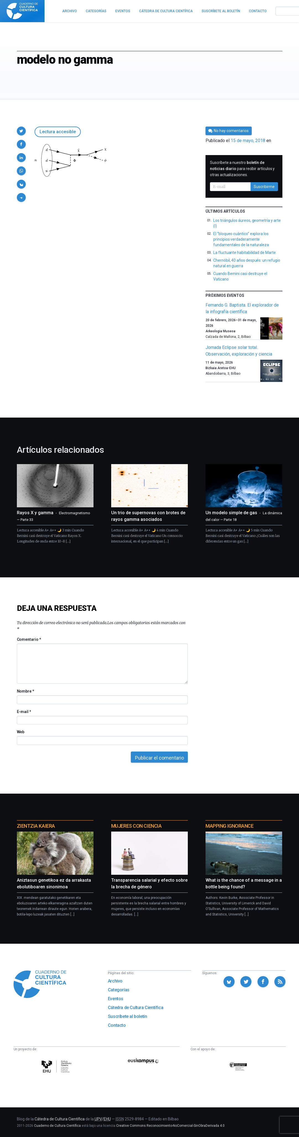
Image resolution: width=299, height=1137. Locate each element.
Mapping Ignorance (229, 826)
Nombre (25, 691)
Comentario (29, 639)
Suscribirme (264, 186)
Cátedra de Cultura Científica (135, 1007)
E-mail (24, 711)
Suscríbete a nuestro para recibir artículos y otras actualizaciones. (242, 168)
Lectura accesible (58, 131)
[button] (21, 131)
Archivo (115, 981)
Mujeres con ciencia (136, 826)
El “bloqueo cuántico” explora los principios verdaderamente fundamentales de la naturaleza (241, 239)
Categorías (118, 989)
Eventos (115, 998)
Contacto (117, 1025)
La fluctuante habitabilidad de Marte (244, 252)
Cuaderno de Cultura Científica (57, 1126)
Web (21, 732)
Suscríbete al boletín (127, 1016)
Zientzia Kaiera (36, 826)
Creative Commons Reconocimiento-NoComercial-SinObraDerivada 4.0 (170, 1126)
